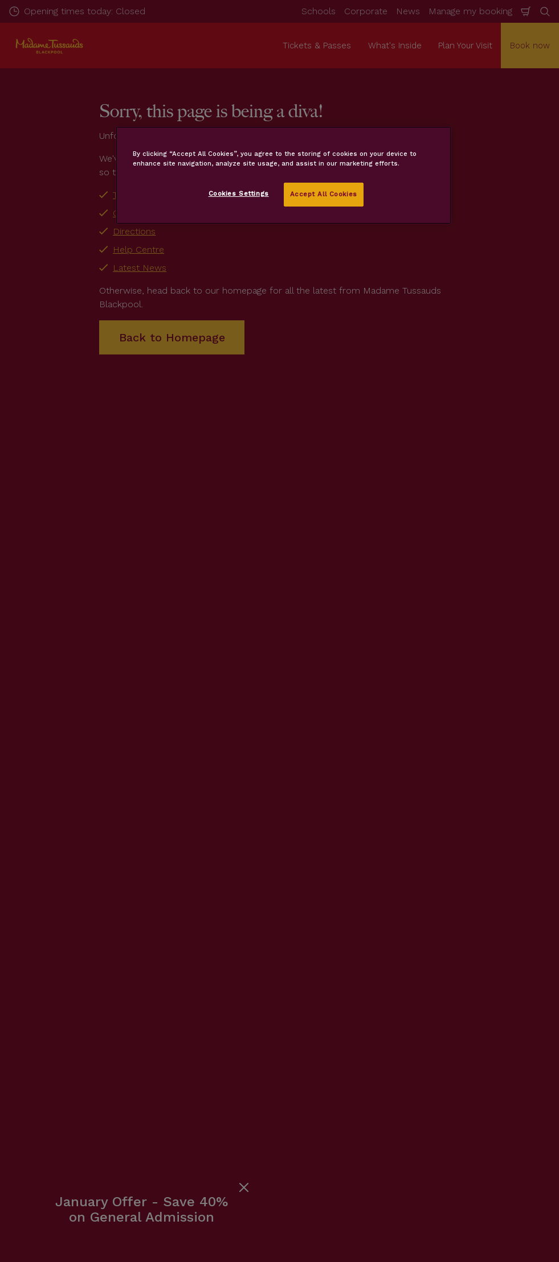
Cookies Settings (239, 193)
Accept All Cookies (323, 194)
